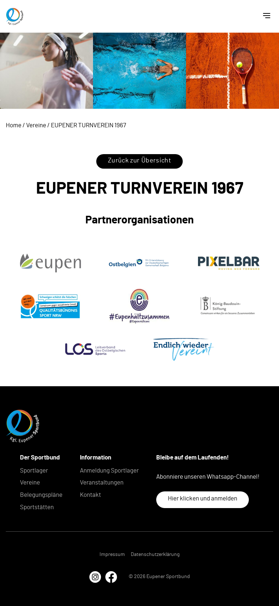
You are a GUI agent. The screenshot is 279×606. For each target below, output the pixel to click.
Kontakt (90, 495)
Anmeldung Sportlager (109, 470)
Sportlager (34, 470)
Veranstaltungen (102, 482)
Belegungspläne (41, 495)
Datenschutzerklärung (155, 554)
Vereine (36, 125)
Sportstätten (37, 507)
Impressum (112, 554)
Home (13, 125)
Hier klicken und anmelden (202, 498)
